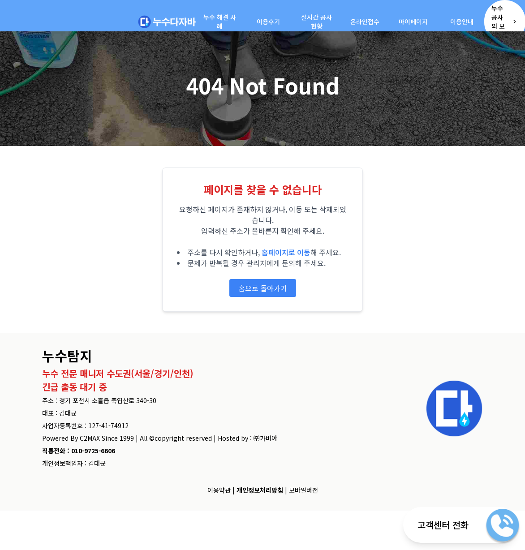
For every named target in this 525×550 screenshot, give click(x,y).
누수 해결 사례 (219, 21)
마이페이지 (413, 21)
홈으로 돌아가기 (262, 288)
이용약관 (219, 490)
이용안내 (461, 21)
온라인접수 (364, 21)
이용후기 (268, 21)
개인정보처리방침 (260, 490)
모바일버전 (303, 490)
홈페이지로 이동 (286, 252)
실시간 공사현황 (316, 21)
